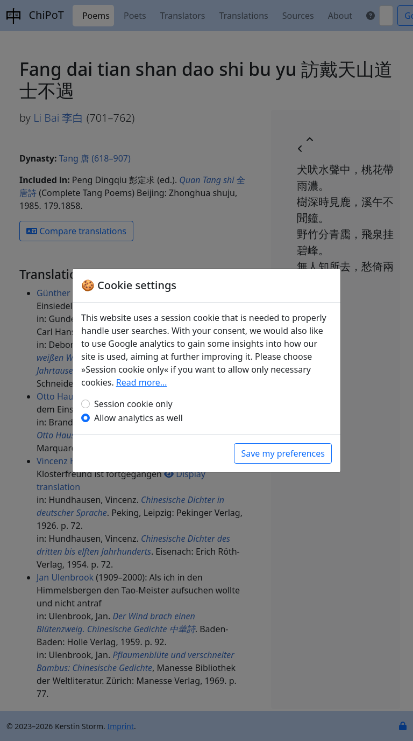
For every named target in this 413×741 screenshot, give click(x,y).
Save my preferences (283, 453)
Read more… (141, 382)
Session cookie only (133, 404)
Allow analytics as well (138, 418)
